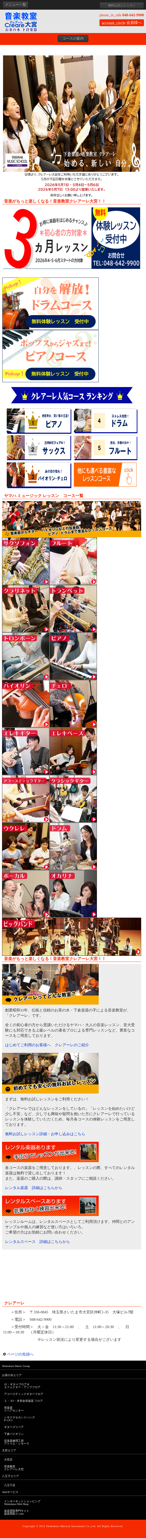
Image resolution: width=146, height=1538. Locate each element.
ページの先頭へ (18, 1354)
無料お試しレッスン (122, 5)
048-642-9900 (121, 15)
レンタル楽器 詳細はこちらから (33, 1188)
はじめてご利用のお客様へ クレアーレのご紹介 (47, 1045)
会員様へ (122, 23)
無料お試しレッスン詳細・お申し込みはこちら (45, 1134)
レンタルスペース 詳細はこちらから (37, 1242)
